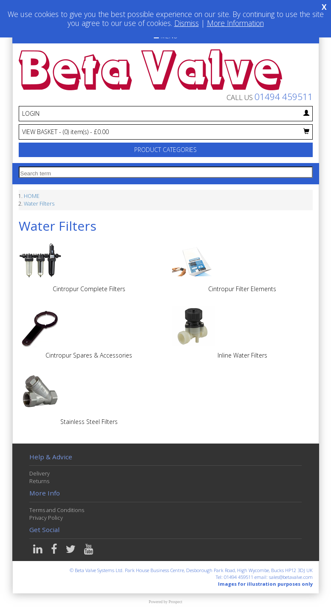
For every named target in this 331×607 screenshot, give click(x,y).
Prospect (175, 602)
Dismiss (186, 23)
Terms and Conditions (56, 510)
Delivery (39, 473)
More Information (235, 23)
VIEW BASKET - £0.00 (165, 132)
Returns (39, 481)
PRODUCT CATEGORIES (165, 150)
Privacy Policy (46, 517)
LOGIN (165, 113)
